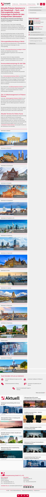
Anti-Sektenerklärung (15, 490)
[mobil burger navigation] (38, 4)
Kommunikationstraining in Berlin (11, 76)
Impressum (37, 490)
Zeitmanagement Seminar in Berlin (14, 98)
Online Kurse (15, 4)
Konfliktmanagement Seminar (16, 86)
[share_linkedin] (27, 495)
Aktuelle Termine (20, 144)
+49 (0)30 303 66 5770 (30, 481)
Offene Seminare (22, 4)
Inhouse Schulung (31, 4)
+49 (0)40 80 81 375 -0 (8, 481)
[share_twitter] (24, 495)
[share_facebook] (21, 495)
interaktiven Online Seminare (8, 124)
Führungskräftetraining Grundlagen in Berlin (15, 49)
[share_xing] (18, 495)
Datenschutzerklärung (27, 490)
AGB (7, 490)
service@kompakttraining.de (15, 485)
